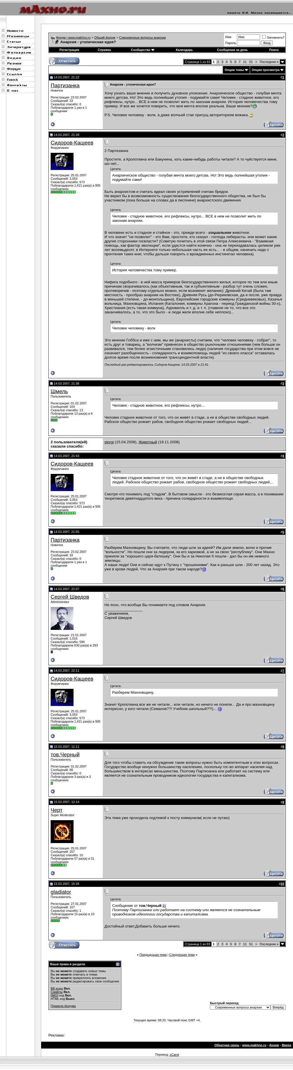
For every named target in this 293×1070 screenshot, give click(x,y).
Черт (56, 810)
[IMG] (54, 995)
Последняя (269, 62)
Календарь (184, 50)
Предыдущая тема (153, 954)
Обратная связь (226, 1045)
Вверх (286, 1045)
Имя (228, 37)
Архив (274, 1045)
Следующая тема (182, 954)
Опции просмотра (266, 70)
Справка (104, 50)
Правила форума (63, 1006)
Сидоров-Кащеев (72, 143)
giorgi (109, 442)
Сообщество (142, 50)
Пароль (230, 43)
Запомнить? (273, 37)
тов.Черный (65, 754)
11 (245, 62)
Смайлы (57, 992)
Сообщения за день (232, 50)
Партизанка (65, 85)
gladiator (61, 892)
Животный (147, 442)
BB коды (57, 988)
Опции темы (234, 70)
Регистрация (69, 50)
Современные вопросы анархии (142, 37)
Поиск (274, 50)
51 (251, 62)
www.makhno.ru (254, 1045)
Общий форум (104, 37)
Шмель (59, 391)
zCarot (174, 1054)
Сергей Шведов (70, 597)
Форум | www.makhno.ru (73, 37)
